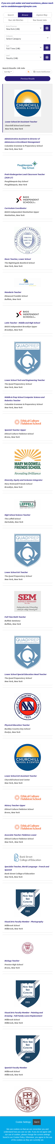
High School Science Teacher (17, 514)
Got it (36, 1122)
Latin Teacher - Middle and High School (22, 322)
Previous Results (28, 78)
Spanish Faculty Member (16, 1067)
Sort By (7, 71)
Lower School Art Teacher (16, 572)
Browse (25, 15)
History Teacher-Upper (15, 805)
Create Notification (41, 71)
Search (11, 15)
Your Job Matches (15, 20)
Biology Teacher (12, 960)
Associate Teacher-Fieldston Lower (21, 834)
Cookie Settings (23, 1122)
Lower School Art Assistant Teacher (21, 121)
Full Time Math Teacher (15, 617)
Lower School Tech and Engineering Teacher (25, 380)
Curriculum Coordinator (15, 208)
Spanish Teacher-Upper (15, 430)
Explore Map (42, 15)
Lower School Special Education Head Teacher (26, 674)
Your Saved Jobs (40, 20)
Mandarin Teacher (13, 292)
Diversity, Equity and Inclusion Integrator (24, 480)
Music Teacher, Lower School (18, 259)
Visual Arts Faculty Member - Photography (24, 921)
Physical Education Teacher (17, 725)
